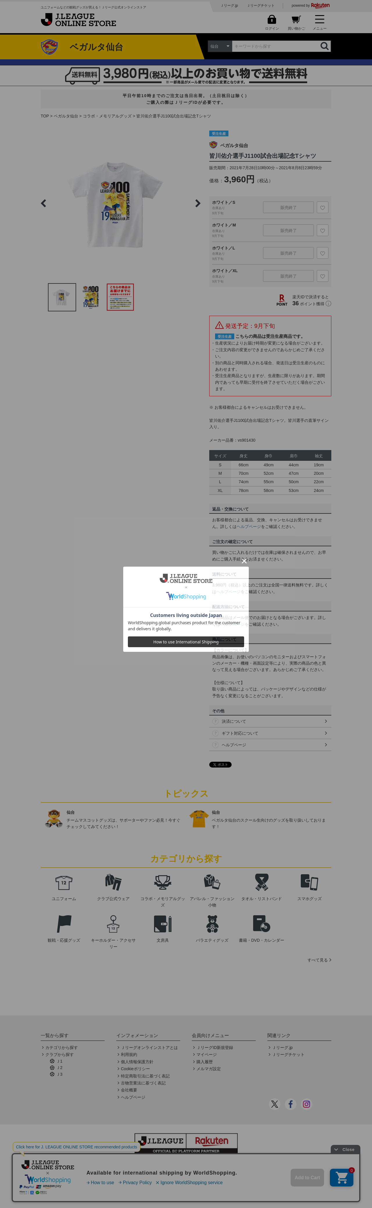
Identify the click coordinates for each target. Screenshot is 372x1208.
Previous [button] (43, 203)
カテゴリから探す (61, 1047)
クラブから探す (59, 1054)
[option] (120, 203)
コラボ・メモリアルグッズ (107, 116)
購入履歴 (204, 1061)
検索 (325, 46)
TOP (45, 116)
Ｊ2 (59, 1067)
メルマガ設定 (208, 1068)
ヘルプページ (249, 526)
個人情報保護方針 (137, 1061)
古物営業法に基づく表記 (143, 1083)
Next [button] (198, 203)
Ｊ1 (59, 1061)
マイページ (206, 1054)
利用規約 (129, 1054)
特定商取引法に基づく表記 (145, 1076)
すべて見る (317, 960)
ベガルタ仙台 (66, 116)
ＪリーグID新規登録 (214, 1047)
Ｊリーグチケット (261, 5)
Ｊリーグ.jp (229, 5)
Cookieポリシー (135, 1068)
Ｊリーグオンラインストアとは (149, 1047)
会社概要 (129, 1090)
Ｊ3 (59, 1074)
